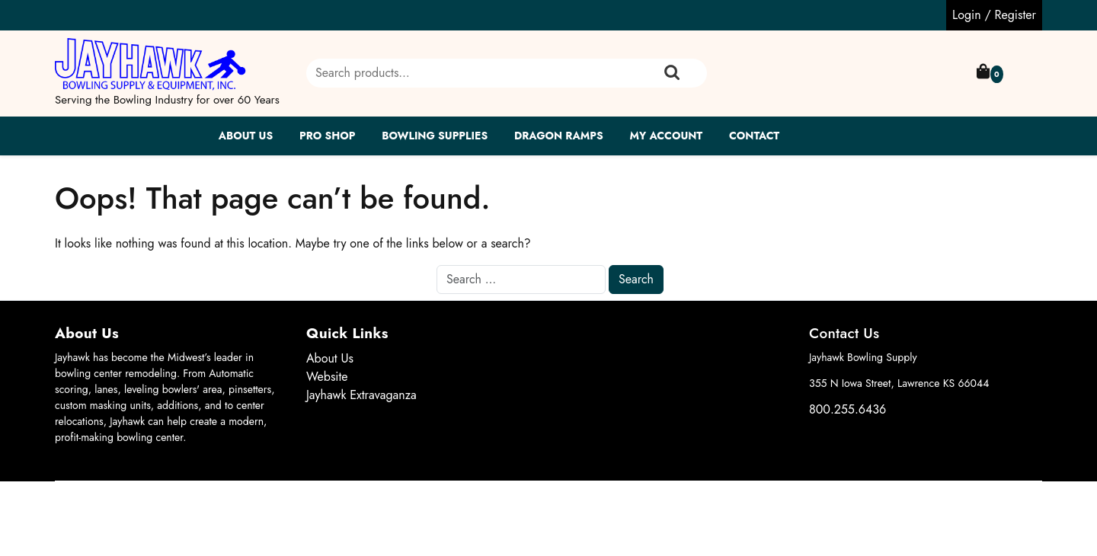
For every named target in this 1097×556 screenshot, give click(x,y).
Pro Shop (327, 135)
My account (665, 135)
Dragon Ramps (558, 135)
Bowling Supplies (435, 135)
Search (672, 73)
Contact (754, 135)
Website (327, 376)
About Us (246, 135)
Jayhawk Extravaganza (361, 395)
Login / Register (994, 15)
